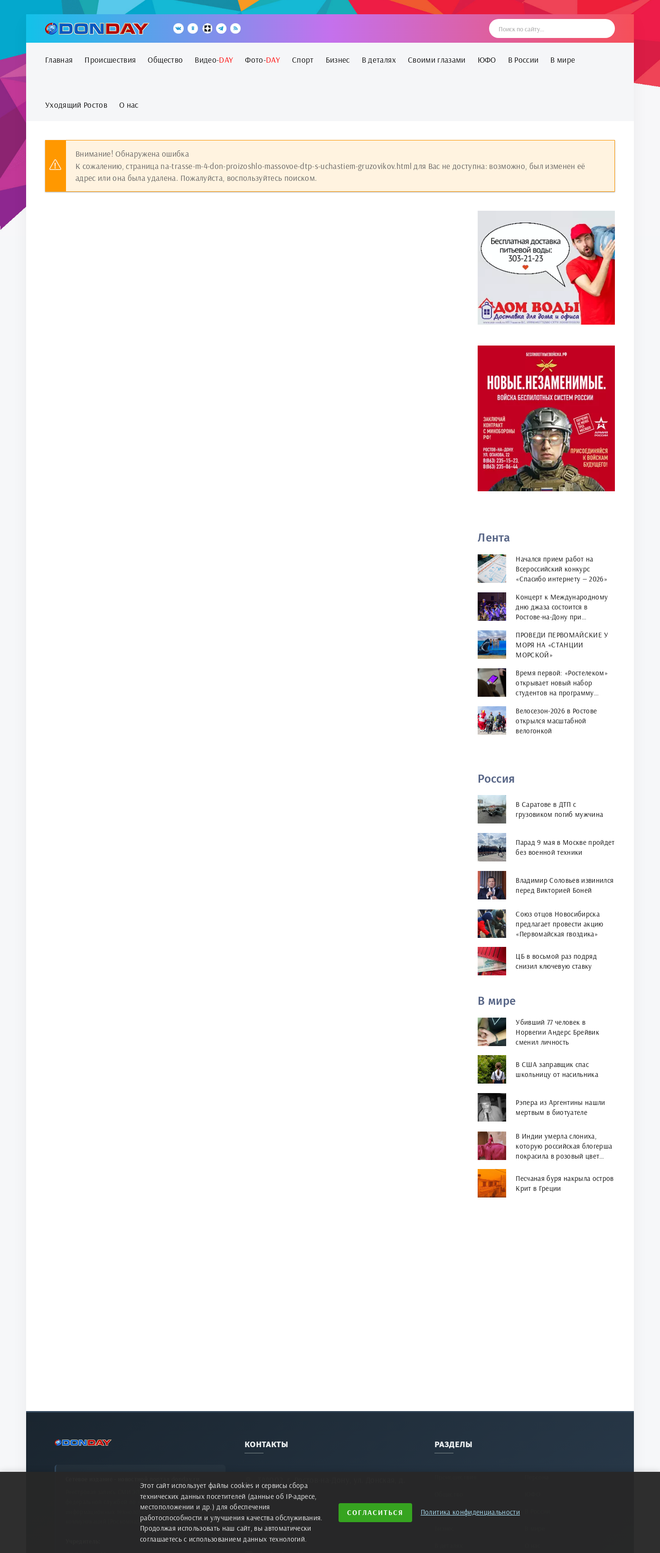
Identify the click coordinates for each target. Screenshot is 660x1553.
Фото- (262, 60)
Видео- (214, 60)
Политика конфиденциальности (470, 1511)
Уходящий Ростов (76, 105)
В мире (562, 60)
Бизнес (338, 60)
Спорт (303, 60)
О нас (129, 105)
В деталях (379, 60)
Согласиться (375, 1512)
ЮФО (487, 60)
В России (523, 60)
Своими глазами (437, 60)
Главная (59, 60)
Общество (165, 60)
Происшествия (110, 60)
